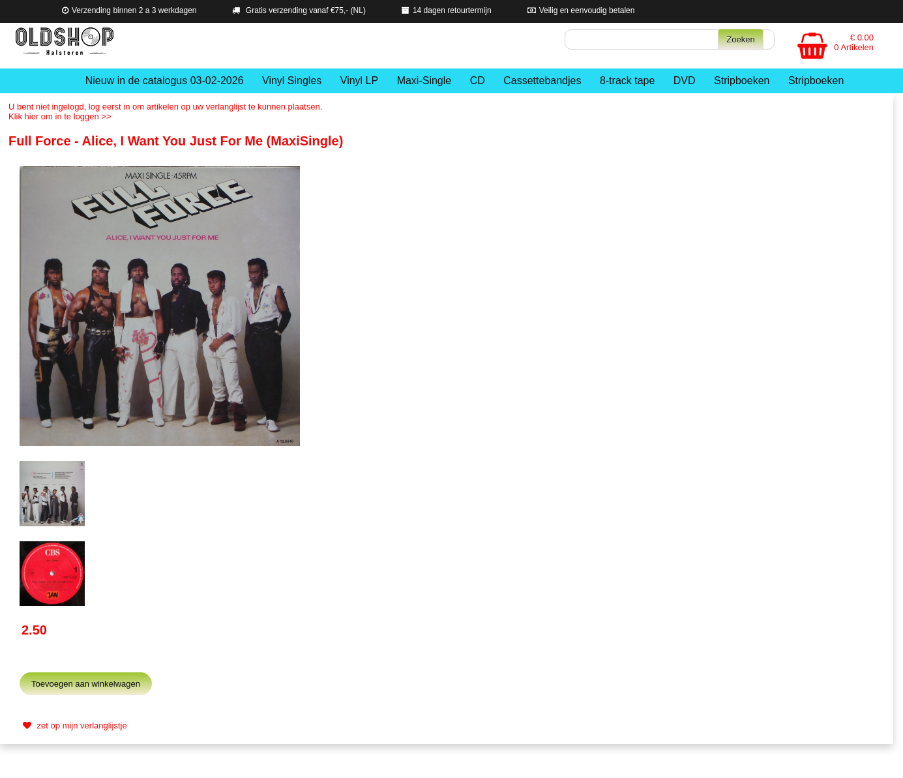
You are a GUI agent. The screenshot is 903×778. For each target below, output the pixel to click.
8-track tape (627, 80)
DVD (685, 80)
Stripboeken (741, 80)
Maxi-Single (424, 80)
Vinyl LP (359, 80)
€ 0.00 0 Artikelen (854, 42)
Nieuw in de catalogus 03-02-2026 (164, 80)
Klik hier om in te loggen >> (59, 116)
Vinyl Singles (291, 80)
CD (477, 80)
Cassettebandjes (542, 80)
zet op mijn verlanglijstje (73, 725)
